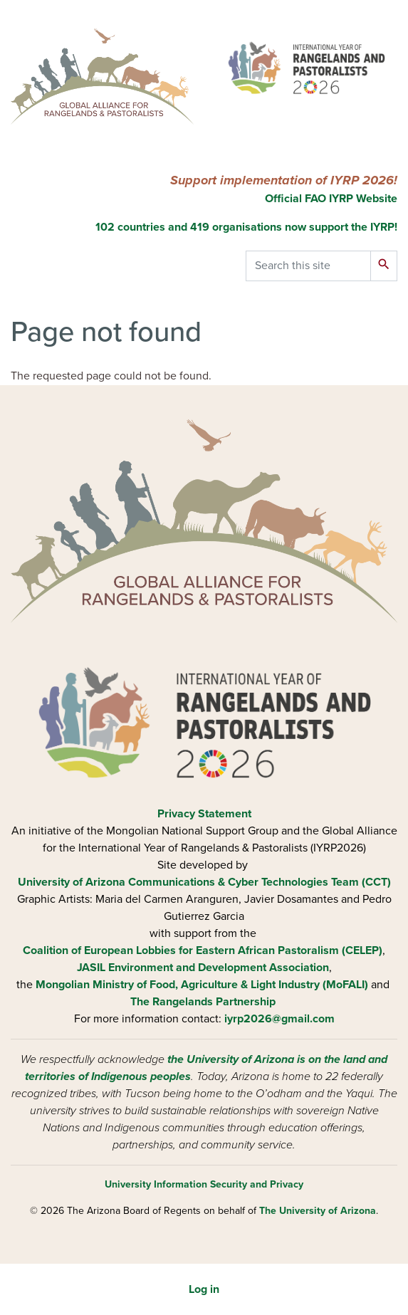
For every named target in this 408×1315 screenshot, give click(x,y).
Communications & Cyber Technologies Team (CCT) (259, 882)
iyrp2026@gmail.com (279, 1019)
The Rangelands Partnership (203, 1002)
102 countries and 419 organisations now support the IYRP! (246, 227)
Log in (204, 1289)
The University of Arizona (317, 1211)
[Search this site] (308, 266)
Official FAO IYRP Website (329, 199)
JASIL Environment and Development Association (203, 967)
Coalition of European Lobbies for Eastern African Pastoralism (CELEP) (202, 950)
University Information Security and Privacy (204, 1184)
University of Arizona (71, 882)
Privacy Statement (204, 814)
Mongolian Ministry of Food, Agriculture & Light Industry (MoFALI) (202, 985)
